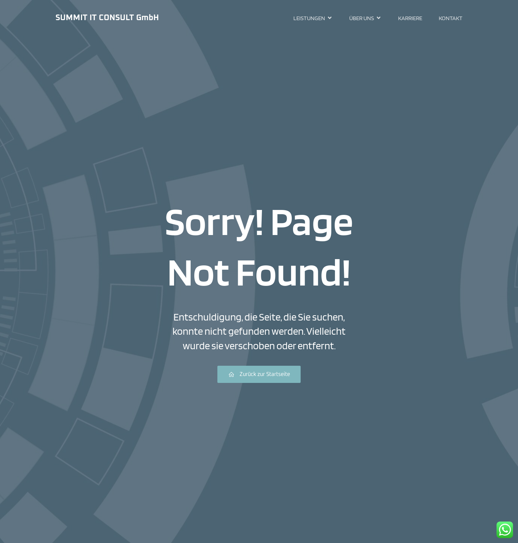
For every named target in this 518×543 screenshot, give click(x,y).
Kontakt (450, 18)
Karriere (410, 18)
